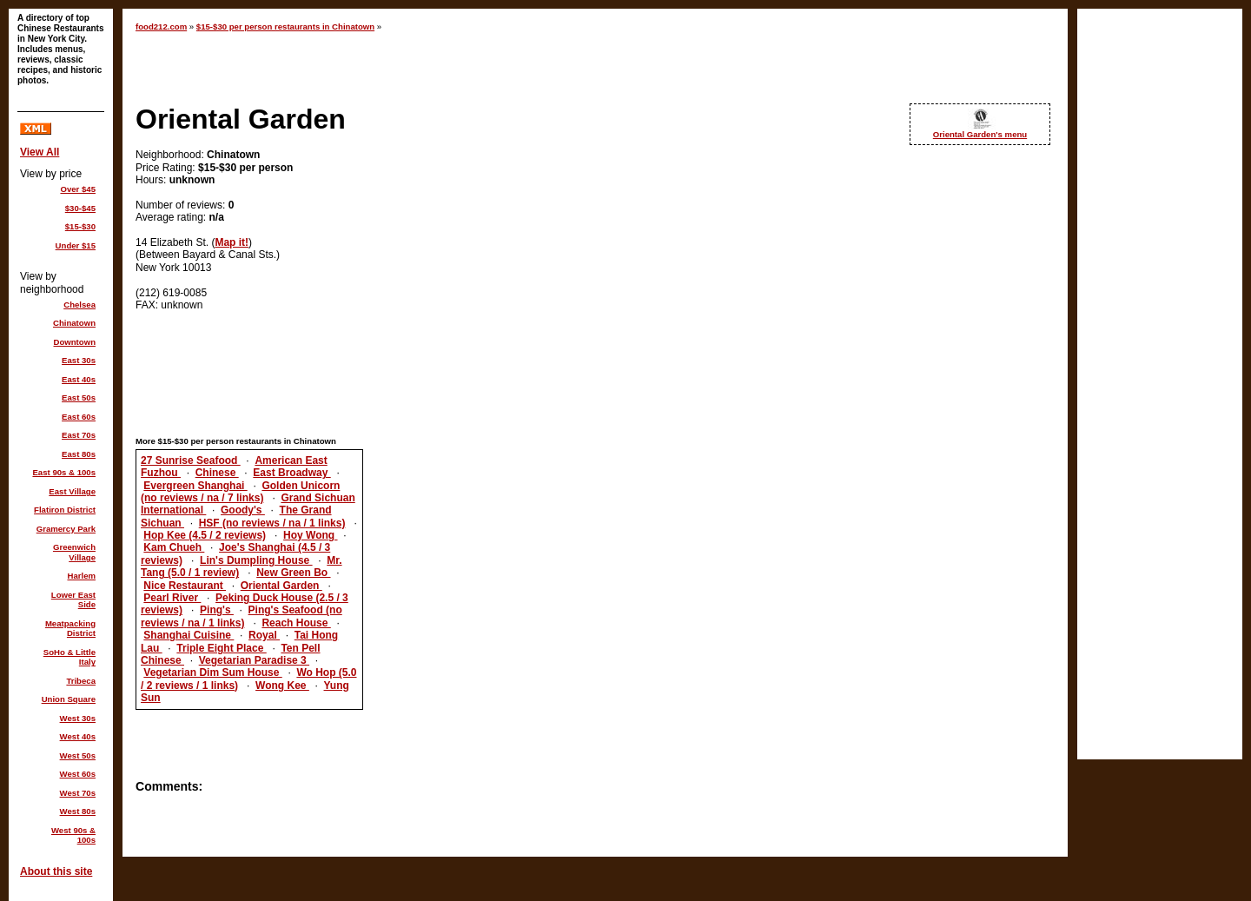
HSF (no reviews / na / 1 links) (272, 523)
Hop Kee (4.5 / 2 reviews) (204, 535)
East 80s (79, 454)
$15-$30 (80, 226)
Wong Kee (282, 685)
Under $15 (76, 245)
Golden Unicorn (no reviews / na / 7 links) (240, 492)
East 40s (79, 379)
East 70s (79, 435)
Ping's (217, 610)
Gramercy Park (66, 528)
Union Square (69, 699)
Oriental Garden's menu (980, 134)
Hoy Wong (310, 535)
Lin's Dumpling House (256, 560)
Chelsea (79, 304)
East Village (72, 491)
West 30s (78, 718)
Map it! (231, 242)
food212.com (161, 26)
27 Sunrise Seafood (191, 460)
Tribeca (81, 681)
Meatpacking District (70, 629)
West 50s (78, 755)
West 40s (78, 736)
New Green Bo (293, 572)
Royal (264, 635)
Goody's (243, 510)
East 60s (79, 416)
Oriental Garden (281, 586)
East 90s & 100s (64, 472)
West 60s (78, 773)
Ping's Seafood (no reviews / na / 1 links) (241, 616)
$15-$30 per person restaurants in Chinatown (285, 26)
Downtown (75, 342)
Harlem (81, 575)
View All (39, 152)
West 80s (78, 811)
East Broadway (291, 473)
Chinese (217, 473)
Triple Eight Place (221, 648)
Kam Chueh (173, 547)
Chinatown (74, 323)
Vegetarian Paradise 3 (254, 660)
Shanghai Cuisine (188, 635)
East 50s (79, 397)
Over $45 (78, 189)
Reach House (295, 623)
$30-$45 (80, 208)
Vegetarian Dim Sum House (212, 672)
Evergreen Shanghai (195, 486)
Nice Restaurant (184, 586)
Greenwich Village (74, 552)
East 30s (79, 360)
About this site (56, 871)
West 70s (78, 793)
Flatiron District (65, 509)
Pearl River (172, 598)
